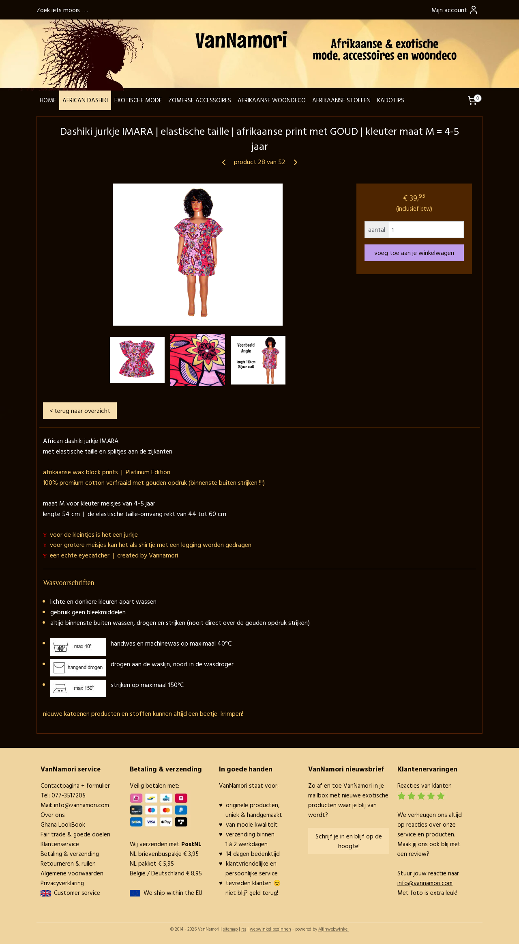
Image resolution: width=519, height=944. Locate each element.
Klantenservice (60, 844)
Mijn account (454, 10)
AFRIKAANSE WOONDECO (272, 100)
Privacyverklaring (62, 883)
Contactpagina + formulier (75, 785)
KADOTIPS (390, 100)
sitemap (230, 929)
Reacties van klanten (424, 785)
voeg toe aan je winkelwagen (414, 252)
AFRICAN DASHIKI (85, 100)
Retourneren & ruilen (68, 863)
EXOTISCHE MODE (138, 100)
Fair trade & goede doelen (75, 834)
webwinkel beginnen (270, 929)
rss (243, 929)
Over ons (53, 814)
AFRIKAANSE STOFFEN (341, 100)
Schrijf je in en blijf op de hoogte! (348, 841)
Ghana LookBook (63, 824)
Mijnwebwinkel (333, 929)
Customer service (75, 892)
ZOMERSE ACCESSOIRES (199, 100)
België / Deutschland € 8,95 (166, 873)
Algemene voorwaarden (72, 873)
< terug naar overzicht (79, 410)
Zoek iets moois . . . (62, 10)
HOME (48, 100)
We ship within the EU (173, 892)
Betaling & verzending (70, 853)
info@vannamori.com (81, 805)
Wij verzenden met (166, 844)
